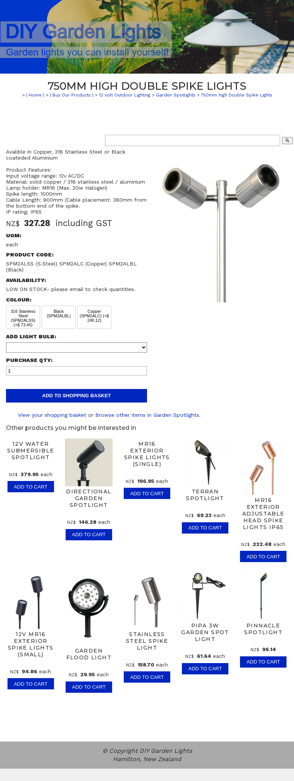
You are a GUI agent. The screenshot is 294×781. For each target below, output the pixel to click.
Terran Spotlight (205, 495)
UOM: (13, 235)
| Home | (35, 95)
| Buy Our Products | (71, 95)
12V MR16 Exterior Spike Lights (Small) (31, 644)
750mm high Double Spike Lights (236, 95)
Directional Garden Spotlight (88, 498)
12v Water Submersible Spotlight (30, 450)
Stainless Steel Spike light (147, 641)
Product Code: (30, 255)
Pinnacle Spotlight (263, 629)
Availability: (26, 280)
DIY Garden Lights (166, 750)
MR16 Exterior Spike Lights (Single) (147, 453)
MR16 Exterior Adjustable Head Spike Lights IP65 (263, 514)
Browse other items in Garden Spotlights (147, 415)
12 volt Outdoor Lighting (124, 95)
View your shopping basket (52, 415)
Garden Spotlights (175, 95)
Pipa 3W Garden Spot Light (205, 632)
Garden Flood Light (88, 654)
